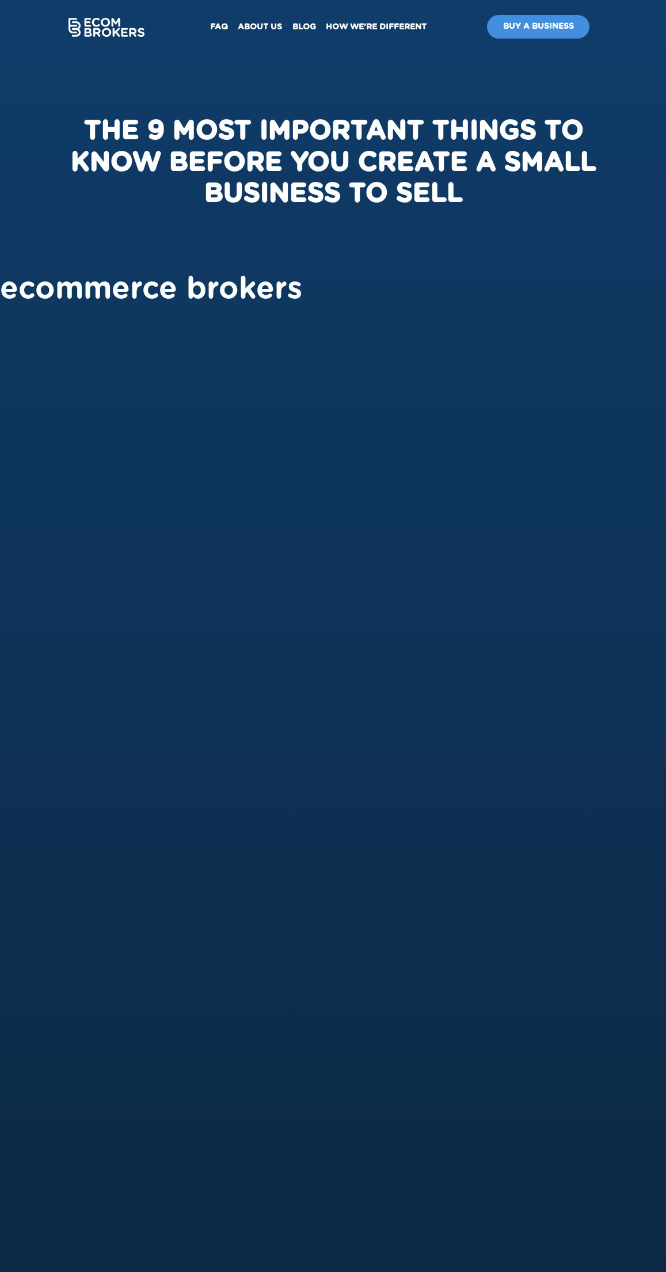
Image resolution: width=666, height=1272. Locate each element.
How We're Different (376, 27)
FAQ (219, 27)
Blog (304, 27)
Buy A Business (538, 26)
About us (260, 27)
